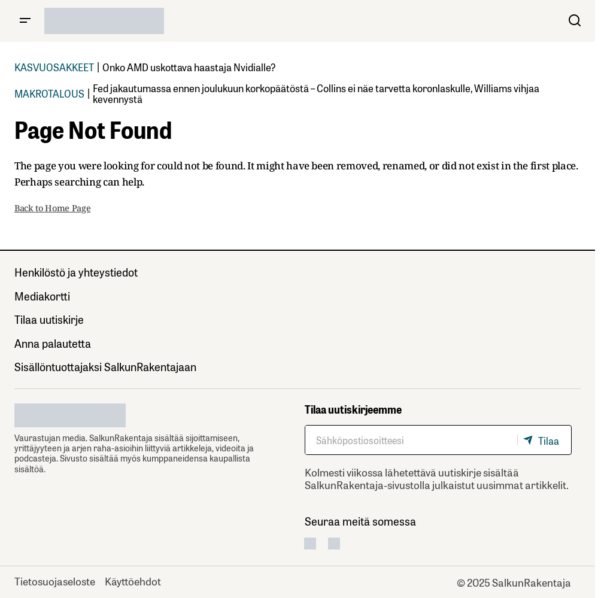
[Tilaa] (544, 440)
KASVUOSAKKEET (54, 66)
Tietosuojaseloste (54, 580)
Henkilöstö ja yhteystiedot (76, 271)
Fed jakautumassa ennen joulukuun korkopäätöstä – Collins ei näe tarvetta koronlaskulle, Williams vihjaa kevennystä (316, 93)
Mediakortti (42, 295)
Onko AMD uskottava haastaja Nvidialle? (189, 66)
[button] (25, 21)
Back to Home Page (52, 208)
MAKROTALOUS (49, 93)
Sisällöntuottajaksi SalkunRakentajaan (105, 366)
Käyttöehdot (133, 580)
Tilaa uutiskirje (49, 319)
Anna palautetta (52, 343)
